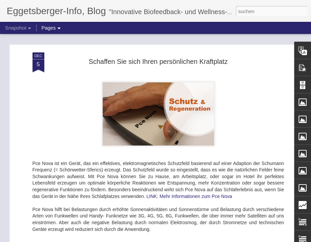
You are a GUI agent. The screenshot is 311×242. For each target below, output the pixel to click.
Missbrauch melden (204, 238)
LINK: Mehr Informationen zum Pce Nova (189, 175)
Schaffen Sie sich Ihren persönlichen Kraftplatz (158, 40)
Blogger (179, 238)
